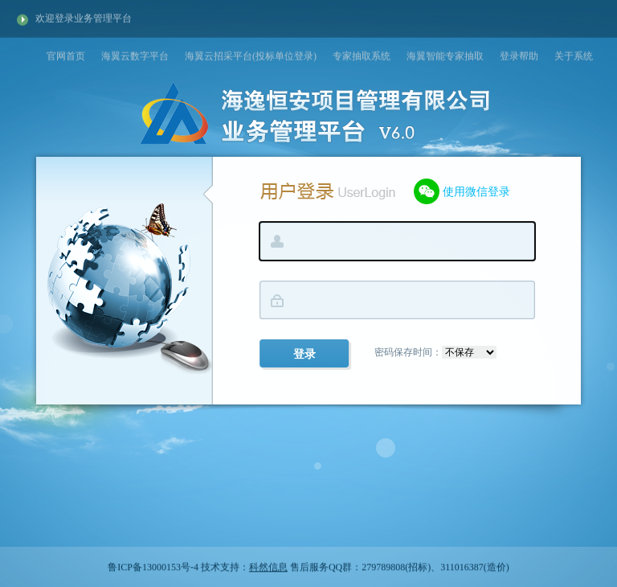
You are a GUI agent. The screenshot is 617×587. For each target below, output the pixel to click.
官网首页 (66, 55)
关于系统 (573, 55)
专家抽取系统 (361, 55)
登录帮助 (519, 55)
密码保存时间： (435, 352)
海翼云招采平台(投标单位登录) (251, 55)
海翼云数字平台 (135, 55)
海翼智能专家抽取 (445, 55)
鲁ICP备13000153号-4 (153, 567)
